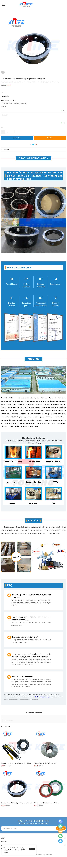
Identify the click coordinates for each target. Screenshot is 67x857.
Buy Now (50, 138)
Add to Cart (16, 138)
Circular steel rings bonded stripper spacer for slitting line (16, 803)
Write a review (8, 720)
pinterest (36, 144)
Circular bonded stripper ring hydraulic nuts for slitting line (16, 763)
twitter (33, 144)
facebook (30, 144)
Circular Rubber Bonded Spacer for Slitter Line (46, 803)
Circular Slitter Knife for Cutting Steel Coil (45, 763)
